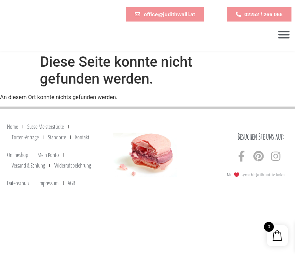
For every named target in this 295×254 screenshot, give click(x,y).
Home (12, 127)
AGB (71, 183)
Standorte (57, 137)
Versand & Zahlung (28, 165)
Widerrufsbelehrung (72, 165)
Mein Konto (48, 155)
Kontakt (82, 137)
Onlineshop (17, 155)
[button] (284, 34)
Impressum (48, 183)
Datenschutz (18, 183)
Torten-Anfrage (25, 137)
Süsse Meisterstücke (45, 127)
